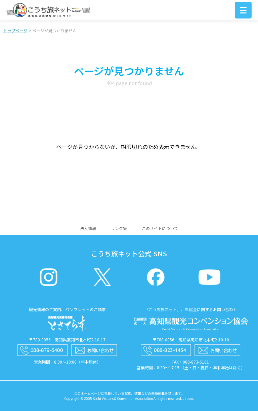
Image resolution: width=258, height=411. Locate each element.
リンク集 (119, 228)
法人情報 (88, 228)
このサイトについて (160, 228)
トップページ (15, 30)
